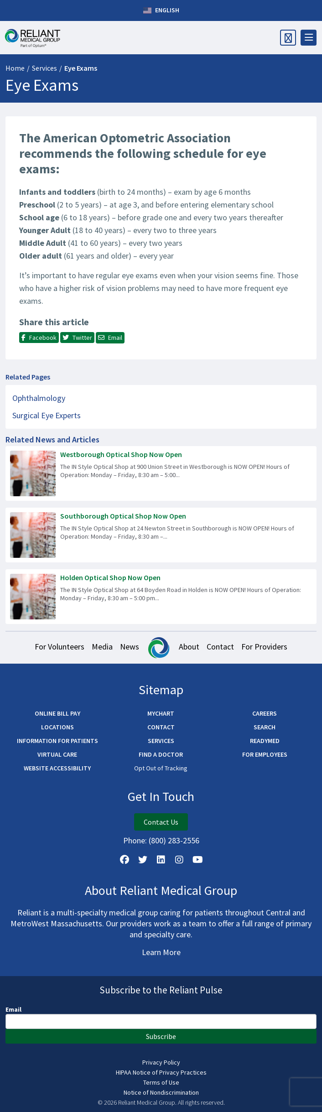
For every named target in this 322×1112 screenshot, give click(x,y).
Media (102, 646)
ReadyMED (265, 741)
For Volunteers (59, 646)
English (161, 10)
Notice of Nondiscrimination (161, 1092)
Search (264, 727)
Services (44, 68)
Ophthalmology (38, 398)
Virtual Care (57, 754)
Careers (264, 713)
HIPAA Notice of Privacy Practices (161, 1072)
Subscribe (161, 1036)
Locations (57, 727)
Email (13, 1009)
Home (15, 68)
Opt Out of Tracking (160, 768)
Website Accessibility (57, 768)
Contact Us (161, 821)
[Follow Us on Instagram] (179, 860)
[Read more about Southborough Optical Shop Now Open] (161, 535)
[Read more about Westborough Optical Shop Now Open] (161, 473)
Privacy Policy (161, 1062)
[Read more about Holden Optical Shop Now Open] (161, 596)
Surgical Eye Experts (46, 415)
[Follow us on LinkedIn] (161, 860)
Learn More (161, 952)
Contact (220, 646)
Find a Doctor (161, 754)
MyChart (160, 713)
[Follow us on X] (143, 860)
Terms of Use (161, 1082)
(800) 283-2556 (174, 840)
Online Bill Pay (57, 713)
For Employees (264, 754)
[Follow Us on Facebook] (124, 860)
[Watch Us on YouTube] (197, 860)
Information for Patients (57, 741)
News (129, 646)
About (189, 646)
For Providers (264, 646)
